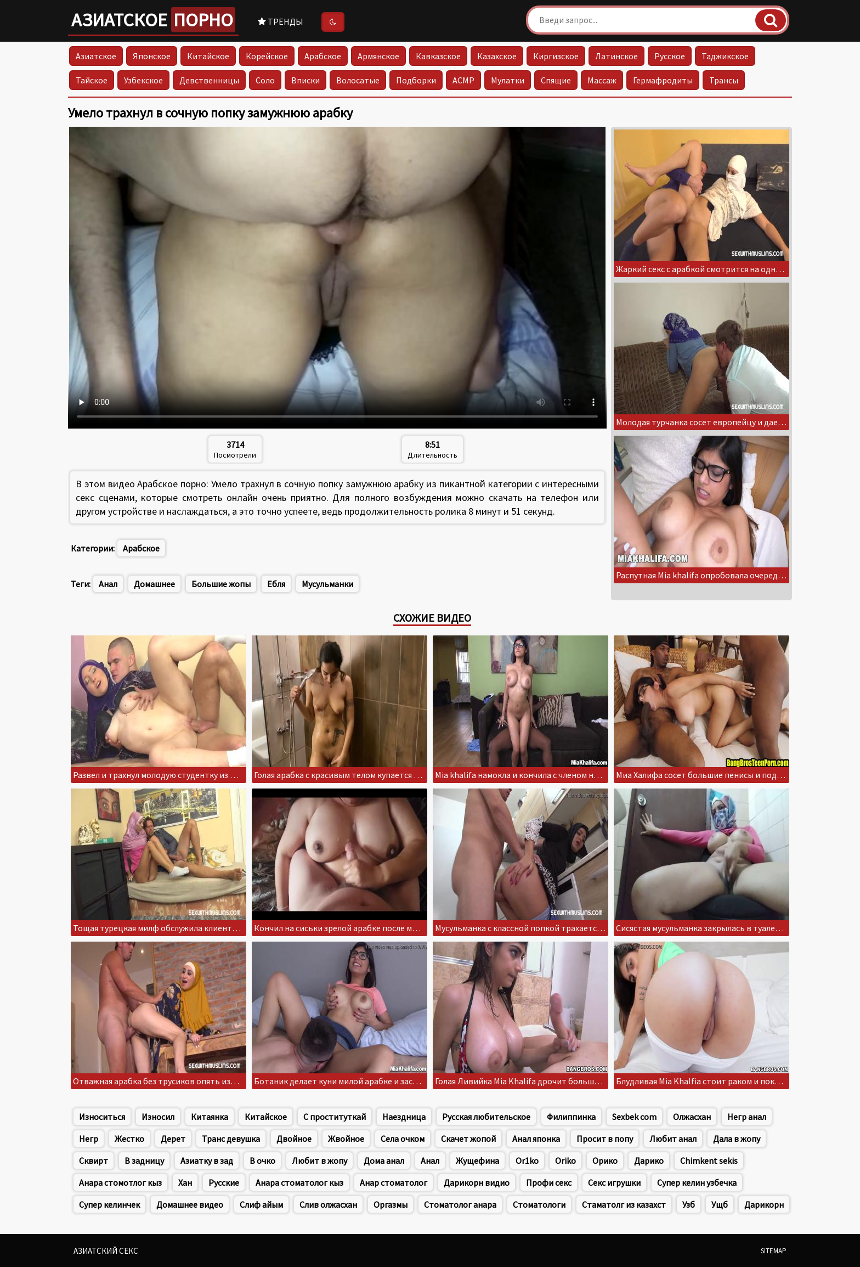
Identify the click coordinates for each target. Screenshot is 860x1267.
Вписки (305, 80)
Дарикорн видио (477, 1182)
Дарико (649, 1160)
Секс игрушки (614, 1182)
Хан (185, 1182)
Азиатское (153, 19)
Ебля (276, 583)
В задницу (144, 1160)
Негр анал (746, 1116)
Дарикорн (764, 1204)
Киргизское (556, 55)
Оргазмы (391, 1204)
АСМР (463, 80)
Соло (265, 80)
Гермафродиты (663, 80)
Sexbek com (634, 1116)
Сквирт (93, 1160)
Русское (669, 55)
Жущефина (477, 1160)
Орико (605, 1160)
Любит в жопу (319, 1160)
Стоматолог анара (460, 1204)
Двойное (294, 1138)
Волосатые (358, 80)
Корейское (267, 55)
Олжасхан (692, 1116)
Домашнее (154, 583)
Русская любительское (486, 1116)
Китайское (208, 55)
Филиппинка (571, 1116)
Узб (688, 1204)
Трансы (723, 80)
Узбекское (143, 80)
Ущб (719, 1204)
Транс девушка (231, 1138)
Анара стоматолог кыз (299, 1182)
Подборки (416, 80)
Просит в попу (604, 1138)
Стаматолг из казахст (624, 1204)
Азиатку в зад (206, 1160)
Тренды (280, 21)
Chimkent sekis (709, 1160)
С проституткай (334, 1116)
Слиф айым (261, 1204)
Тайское (92, 80)
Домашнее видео (189, 1204)
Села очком (403, 1138)
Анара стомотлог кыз (120, 1182)
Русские (223, 1182)
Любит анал (673, 1138)
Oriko (565, 1160)
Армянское (378, 55)
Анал (108, 583)
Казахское (497, 55)
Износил (158, 1116)
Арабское (322, 55)
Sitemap (774, 1250)
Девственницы (209, 80)
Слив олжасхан (328, 1204)
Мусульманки (327, 583)
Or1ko (527, 1160)
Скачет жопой (468, 1138)
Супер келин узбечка (697, 1182)
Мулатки (507, 80)
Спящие (556, 80)
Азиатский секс (105, 1251)
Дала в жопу (736, 1138)
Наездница (404, 1116)
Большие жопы (221, 583)
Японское (152, 55)
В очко (262, 1160)
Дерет (173, 1138)
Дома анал (384, 1160)
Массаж (601, 80)
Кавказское (438, 55)
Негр (88, 1138)
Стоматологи (539, 1204)
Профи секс (549, 1182)
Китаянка (209, 1116)
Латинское (616, 55)
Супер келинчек (109, 1204)
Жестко (129, 1138)
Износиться (102, 1116)
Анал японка (536, 1138)
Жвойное (346, 1138)
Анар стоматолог (393, 1182)
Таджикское (725, 55)
